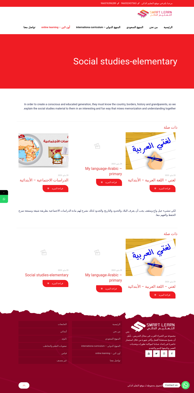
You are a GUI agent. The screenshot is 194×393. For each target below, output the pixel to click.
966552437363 (128, 3)
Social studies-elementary (46, 275)
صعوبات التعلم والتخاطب (55, 346)
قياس (64, 353)
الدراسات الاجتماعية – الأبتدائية (44, 180)
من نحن (116, 331)
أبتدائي (63, 331)
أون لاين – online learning (107, 353)
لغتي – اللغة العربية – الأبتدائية (152, 180)
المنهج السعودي (112, 338)
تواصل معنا (115, 360)
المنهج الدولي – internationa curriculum (100, 346)
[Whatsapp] (185, 385)
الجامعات (62, 324)
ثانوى (64, 338)
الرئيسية (116, 324)
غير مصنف (62, 360)
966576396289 (108, 3)
